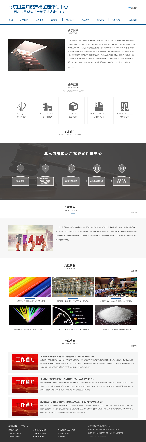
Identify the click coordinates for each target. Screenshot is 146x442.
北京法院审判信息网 (14, 433)
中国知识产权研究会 (39, 433)
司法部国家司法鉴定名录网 (66, 430)
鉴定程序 (55, 20)
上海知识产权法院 (14, 436)
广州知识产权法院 (38, 436)
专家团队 (70, 20)
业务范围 (40, 20)
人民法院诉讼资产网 (39, 430)
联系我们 (133, 20)
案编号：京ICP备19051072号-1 (97, 436)
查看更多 (134, 212)
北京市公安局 (62, 436)
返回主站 (133, 8)
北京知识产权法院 (63, 433)
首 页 (10, 20)
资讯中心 (101, 20)
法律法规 (116, 20)
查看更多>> (71, 67)
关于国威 (24, 20)
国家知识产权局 (13, 430)
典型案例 (85, 20)
